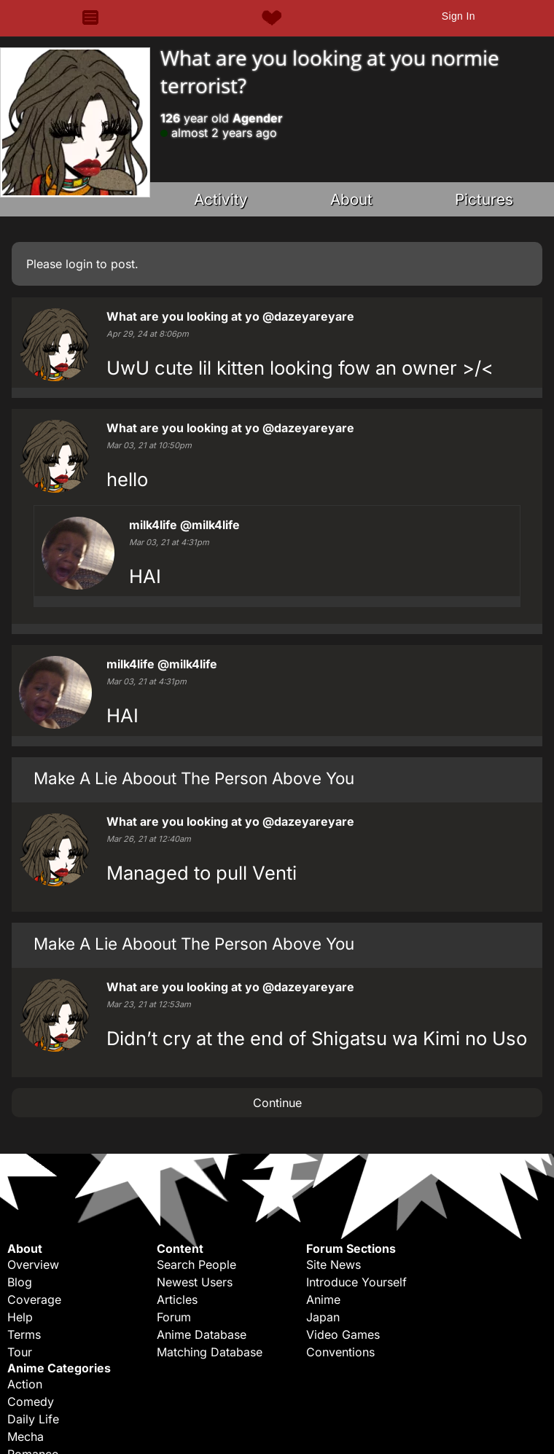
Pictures (484, 199)
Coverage (34, 1299)
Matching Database (209, 1352)
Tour (19, 1352)
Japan (323, 1317)
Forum (174, 1317)
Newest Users (195, 1282)
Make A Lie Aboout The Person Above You (194, 778)
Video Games (343, 1334)
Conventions (340, 1352)
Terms (24, 1334)
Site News (333, 1264)
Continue (277, 1102)
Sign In (458, 16)
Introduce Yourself (356, 1282)
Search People (196, 1264)
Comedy (30, 1401)
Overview (33, 1264)
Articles (177, 1299)
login (79, 264)
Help (20, 1317)
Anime (323, 1299)
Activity (221, 199)
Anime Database (201, 1334)
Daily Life (33, 1419)
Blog (19, 1282)
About (351, 199)
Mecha (25, 1436)
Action (24, 1384)
